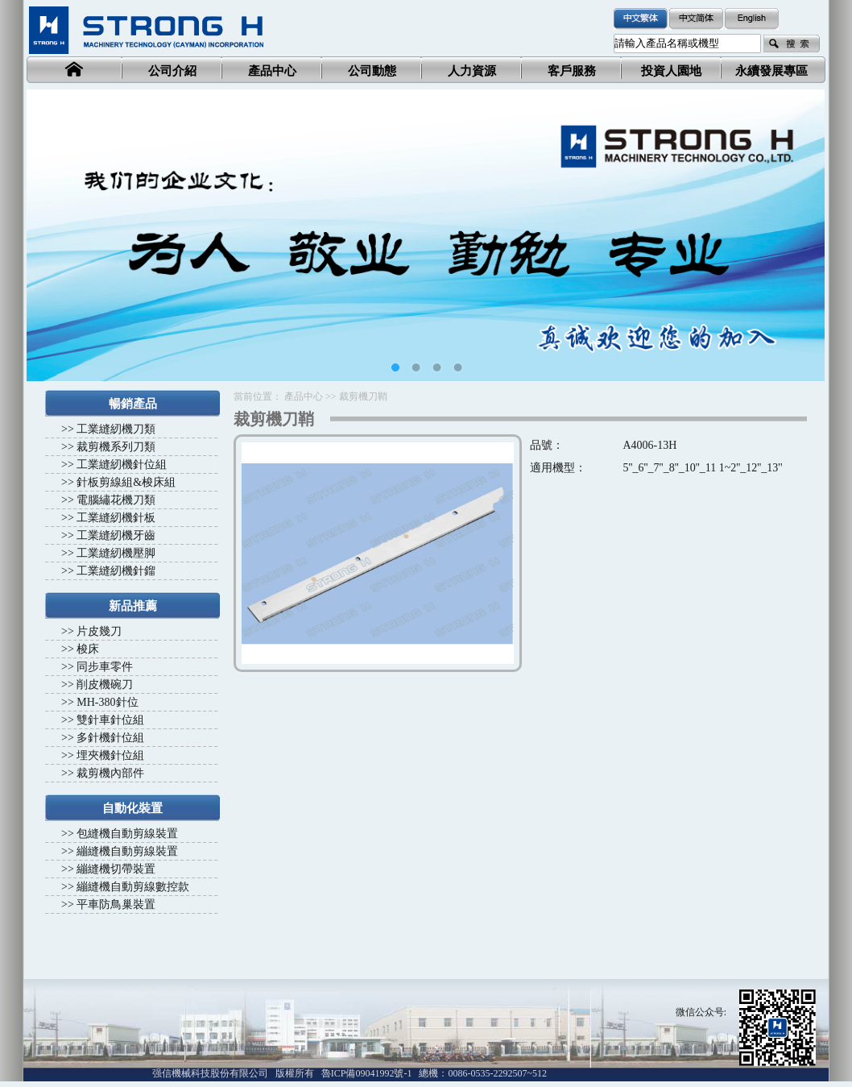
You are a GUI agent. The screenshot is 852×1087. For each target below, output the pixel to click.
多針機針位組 (110, 738)
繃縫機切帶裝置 (116, 869)
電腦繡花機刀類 (116, 500)
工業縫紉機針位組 (122, 464)
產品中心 (303, 396)
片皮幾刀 (99, 631)
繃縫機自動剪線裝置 (127, 851)
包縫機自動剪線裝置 (127, 834)
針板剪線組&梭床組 (126, 482)
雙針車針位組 (110, 720)
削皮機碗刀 (105, 684)
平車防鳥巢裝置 (116, 904)
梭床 (88, 649)
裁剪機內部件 (110, 773)
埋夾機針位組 (110, 755)
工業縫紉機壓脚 (116, 553)
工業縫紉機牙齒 (116, 535)
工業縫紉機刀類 (116, 429)
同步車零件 (105, 667)
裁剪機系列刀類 (116, 447)
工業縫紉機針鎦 (116, 571)
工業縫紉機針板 (116, 518)
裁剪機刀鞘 (363, 396)
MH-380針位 (107, 702)
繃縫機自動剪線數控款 (133, 887)
